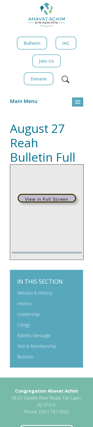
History (24, 303)
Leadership (28, 314)
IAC (66, 43)
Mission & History (34, 293)
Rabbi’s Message (34, 335)
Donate (39, 79)
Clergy (23, 325)
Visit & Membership (36, 346)
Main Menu (23, 101)
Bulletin (32, 43)
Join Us (46, 61)
